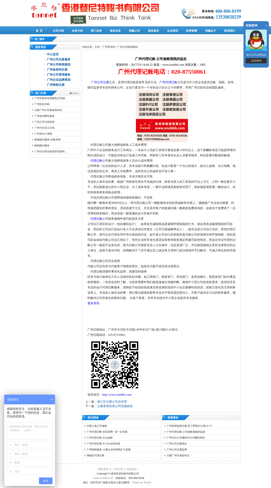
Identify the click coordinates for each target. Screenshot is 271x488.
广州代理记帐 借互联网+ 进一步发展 (107, 431)
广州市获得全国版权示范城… (50, 98)
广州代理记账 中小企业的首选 (103, 443)
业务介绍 (77, 30)
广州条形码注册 (57, 69)
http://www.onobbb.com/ (117, 394)
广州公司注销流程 (44, 121)
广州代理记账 (168, 82)
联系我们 (229, 30)
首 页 (39, 30)
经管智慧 (191, 30)
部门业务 (96, 30)
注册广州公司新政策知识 (48, 110)
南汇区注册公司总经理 (112, 401)
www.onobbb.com (103, 478)
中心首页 (53, 54)
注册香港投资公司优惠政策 (115, 406)
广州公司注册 (100, 82)
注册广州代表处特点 (178, 455)
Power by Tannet (141, 482)
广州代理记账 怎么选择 (100, 437)
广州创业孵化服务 (44, 116)
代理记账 (96, 160)
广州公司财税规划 (59, 64)
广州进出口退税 (43, 133)
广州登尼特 (108, 46)
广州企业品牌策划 (59, 79)
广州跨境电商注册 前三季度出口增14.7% (189, 425)
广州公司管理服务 (59, 74)
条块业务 (115, 30)
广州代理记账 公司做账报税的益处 (186, 431)
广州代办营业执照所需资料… (50, 151)
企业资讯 (172, 30)
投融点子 (210, 30)
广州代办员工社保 (44, 127)
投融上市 (134, 30)
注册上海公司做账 (97, 425)
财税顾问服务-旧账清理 (47, 139)
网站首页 (103, 469)
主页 (97, 46)
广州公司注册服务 (59, 59)
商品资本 (153, 30)
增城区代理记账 (95, 455)
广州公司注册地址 (177, 443)
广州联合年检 (42, 104)
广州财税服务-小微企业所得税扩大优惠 (109, 449)
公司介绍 (58, 30)
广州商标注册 (56, 84)
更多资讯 (93, 303)
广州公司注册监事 (177, 449)
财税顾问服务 (42, 145)
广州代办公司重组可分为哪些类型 (186, 437)
